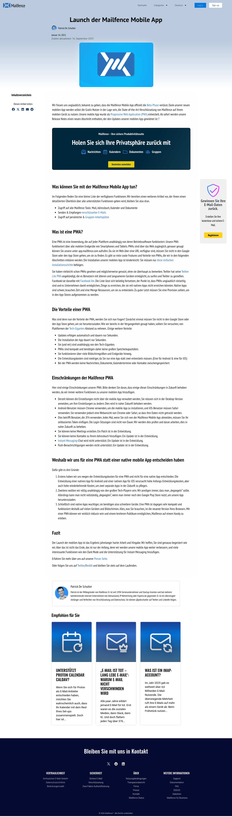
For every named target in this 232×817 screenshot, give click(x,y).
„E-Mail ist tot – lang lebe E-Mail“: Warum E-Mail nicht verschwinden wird (114, 681)
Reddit (89, 566)
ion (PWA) (142, 114)
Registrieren (213, 235)
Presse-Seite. (101, 559)
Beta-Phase (153, 105)
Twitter (81, 566)
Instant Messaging (67, 441)
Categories (161, 5)
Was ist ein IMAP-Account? (158, 672)
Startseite (142, 5)
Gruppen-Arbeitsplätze (97, 217)
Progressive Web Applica (123, 114)
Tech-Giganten (76, 328)
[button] (37, 95)
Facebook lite (87, 281)
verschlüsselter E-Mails (94, 212)
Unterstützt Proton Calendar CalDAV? (70, 674)
